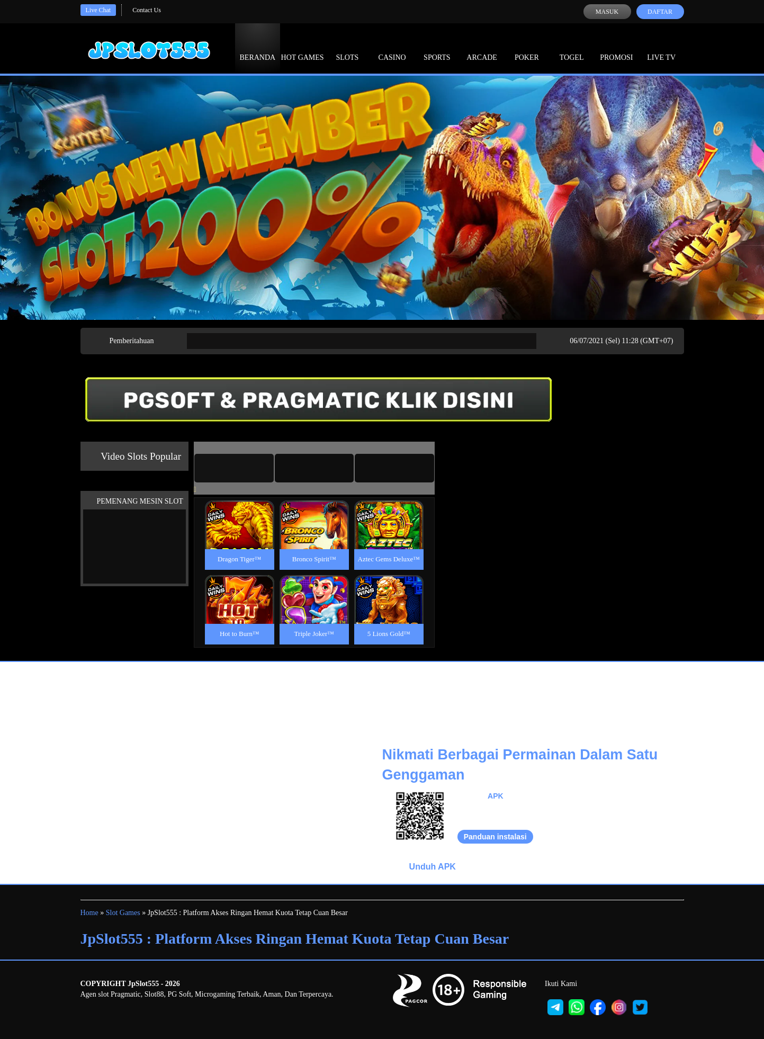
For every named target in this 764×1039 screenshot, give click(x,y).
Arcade (481, 47)
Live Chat (98, 10)
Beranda (258, 47)
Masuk (607, 11)
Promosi (616, 47)
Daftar (660, 11)
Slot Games (123, 913)
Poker (527, 47)
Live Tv (661, 47)
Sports (437, 47)
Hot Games (302, 47)
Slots (347, 47)
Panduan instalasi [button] (495, 836)
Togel (572, 47)
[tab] (234, 468)
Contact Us (146, 10)
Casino (392, 47)
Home (89, 913)
